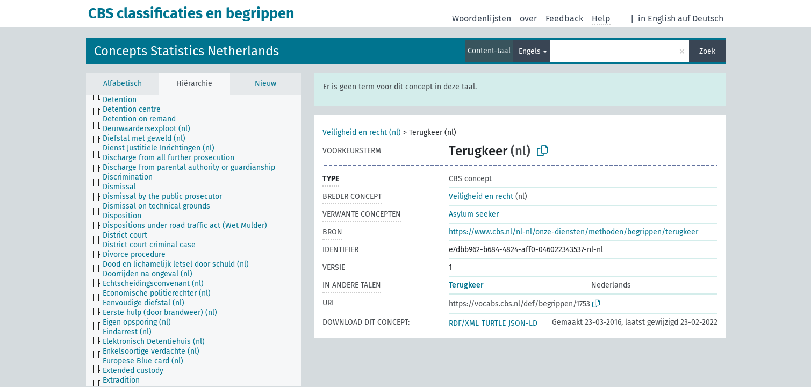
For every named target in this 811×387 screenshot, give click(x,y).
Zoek (707, 51)
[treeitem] (124, 100)
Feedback (564, 18)
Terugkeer (466, 285)
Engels (530, 51)
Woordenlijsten (481, 18)
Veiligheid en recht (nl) (361, 132)
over (528, 18)
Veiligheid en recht (481, 196)
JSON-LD (522, 323)
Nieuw (265, 83)
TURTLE (494, 323)
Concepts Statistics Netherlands (186, 51)
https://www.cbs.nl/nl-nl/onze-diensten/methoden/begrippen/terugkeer (573, 231)
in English (657, 18)
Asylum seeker (474, 214)
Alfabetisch (122, 83)
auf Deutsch (700, 18)
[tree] (193, 240)
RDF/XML (464, 323)
